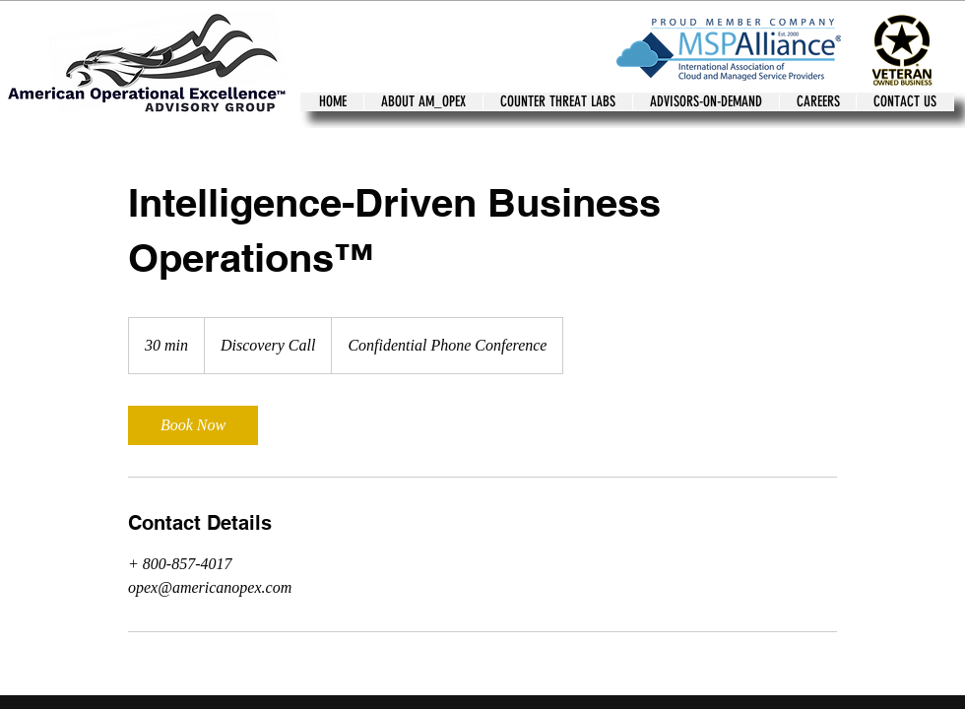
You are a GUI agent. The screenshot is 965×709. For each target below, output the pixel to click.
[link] (193, 425)
